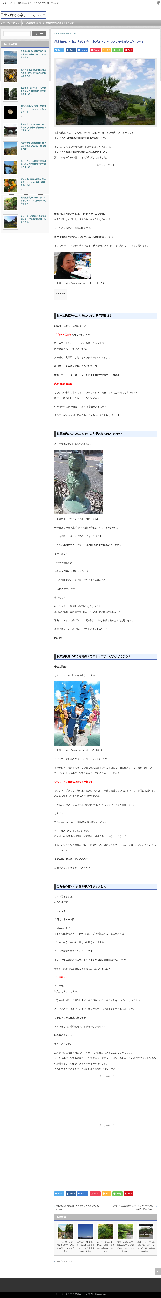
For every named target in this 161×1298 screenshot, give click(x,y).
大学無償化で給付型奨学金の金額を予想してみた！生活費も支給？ (33, 146)
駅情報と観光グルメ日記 (62, 23)
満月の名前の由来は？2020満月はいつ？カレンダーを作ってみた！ (33, 109)
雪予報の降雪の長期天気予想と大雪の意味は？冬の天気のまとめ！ (33, 54)
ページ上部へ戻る (158, 1271)
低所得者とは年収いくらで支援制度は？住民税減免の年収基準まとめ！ (33, 91)
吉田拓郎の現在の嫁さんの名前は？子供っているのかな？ (77, 1207)
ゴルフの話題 (28, 23)
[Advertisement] (105, 189)
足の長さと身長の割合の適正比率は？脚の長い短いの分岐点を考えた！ (33, 73)
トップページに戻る (64, 1261)
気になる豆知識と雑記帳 (65, 33)
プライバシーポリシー (11, 23)
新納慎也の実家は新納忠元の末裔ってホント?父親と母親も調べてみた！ (33, 182)
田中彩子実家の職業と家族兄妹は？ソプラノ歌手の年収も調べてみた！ (133, 1207)
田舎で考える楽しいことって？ (23, 15)
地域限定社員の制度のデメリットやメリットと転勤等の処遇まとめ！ (33, 200)
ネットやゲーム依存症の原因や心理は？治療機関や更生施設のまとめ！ (33, 164)
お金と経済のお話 (42, 23)
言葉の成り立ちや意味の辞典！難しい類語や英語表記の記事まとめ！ (33, 127)
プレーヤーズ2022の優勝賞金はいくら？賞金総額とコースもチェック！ (33, 219)
